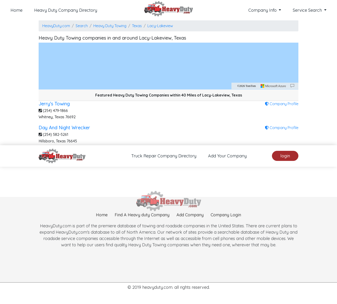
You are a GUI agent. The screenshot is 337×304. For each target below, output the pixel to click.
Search (82, 25)
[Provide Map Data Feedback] (292, 86)
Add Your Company (227, 156)
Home (16, 10)
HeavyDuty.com (56, 25)
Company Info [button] (263, 10)
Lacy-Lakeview (160, 25)
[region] (168, 66)
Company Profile (281, 103)
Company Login (226, 221)
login (285, 156)
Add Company (190, 221)
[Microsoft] (273, 86)
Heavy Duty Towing (109, 25)
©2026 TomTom (246, 86)
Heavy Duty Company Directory (65, 10)
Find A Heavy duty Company (142, 221)
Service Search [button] (308, 10)
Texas (137, 25)
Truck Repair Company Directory (163, 156)
